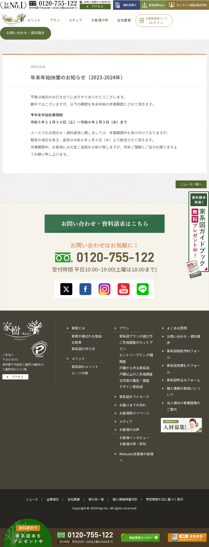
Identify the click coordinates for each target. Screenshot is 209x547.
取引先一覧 (96, 499)
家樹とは (78, 328)
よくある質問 (177, 328)
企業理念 (53, 499)
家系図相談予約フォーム (183, 354)
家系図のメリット (85, 366)
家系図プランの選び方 (136, 336)
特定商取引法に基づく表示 (164, 499)
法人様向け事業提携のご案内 (183, 406)
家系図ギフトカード (134, 396)
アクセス (95, 6)
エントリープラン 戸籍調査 (136, 358)
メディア (125, 421)
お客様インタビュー (134, 437)
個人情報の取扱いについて (183, 391)
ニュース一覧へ (191, 184)
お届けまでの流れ (132, 405)
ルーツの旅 (80, 373)
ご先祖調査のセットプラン (136, 345)
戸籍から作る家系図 (134, 367)
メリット (78, 358)
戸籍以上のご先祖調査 (136, 374)
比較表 (77, 342)
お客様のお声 (129, 429)
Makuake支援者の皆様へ (136, 457)
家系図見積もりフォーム (183, 368)
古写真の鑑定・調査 (134, 380)
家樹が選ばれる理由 (87, 336)
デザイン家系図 (131, 386)
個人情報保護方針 (125, 499)
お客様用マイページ (134, 413)
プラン (124, 328)
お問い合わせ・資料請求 (183, 339)
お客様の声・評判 (132, 443)
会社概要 (74, 499)
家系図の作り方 (83, 348)
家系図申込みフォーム (183, 380)
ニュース (32, 499)
